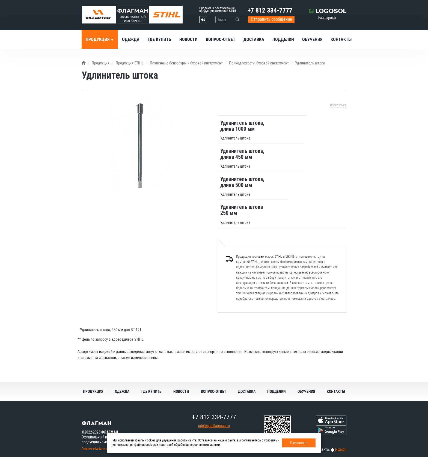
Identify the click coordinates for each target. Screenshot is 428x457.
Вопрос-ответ (220, 39)
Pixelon (340, 449)
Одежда (130, 39)
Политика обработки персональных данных (106, 448)
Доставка (253, 39)
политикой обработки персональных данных (189, 445)
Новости (188, 39)
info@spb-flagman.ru (214, 425)
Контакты (341, 39)
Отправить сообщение (271, 19)
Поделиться (338, 105)
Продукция (98, 39)
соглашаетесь (251, 440)
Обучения (312, 39)
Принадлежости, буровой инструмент (259, 63)
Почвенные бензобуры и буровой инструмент (186, 63)
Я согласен (298, 443)
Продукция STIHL (130, 63)
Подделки (283, 39)
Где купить (159, 39)
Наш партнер (327, 18)
